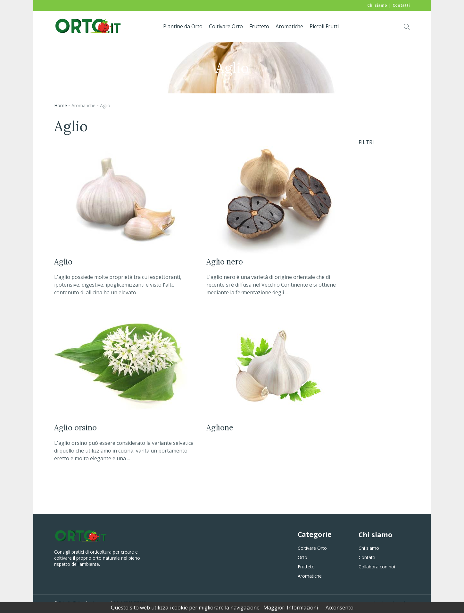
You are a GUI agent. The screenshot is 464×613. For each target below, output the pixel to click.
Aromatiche (289, 26)
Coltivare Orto (226, 26)
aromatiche (83, 105)
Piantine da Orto (183, 26)
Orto (302, 557)
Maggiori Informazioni (290, 607)
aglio (105, 105)
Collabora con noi (377, 567)
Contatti (401, 5)
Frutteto (259, 26)
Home (60, 105)
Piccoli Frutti (324, 26)
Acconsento (339, 607)
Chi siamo (377, 5)
